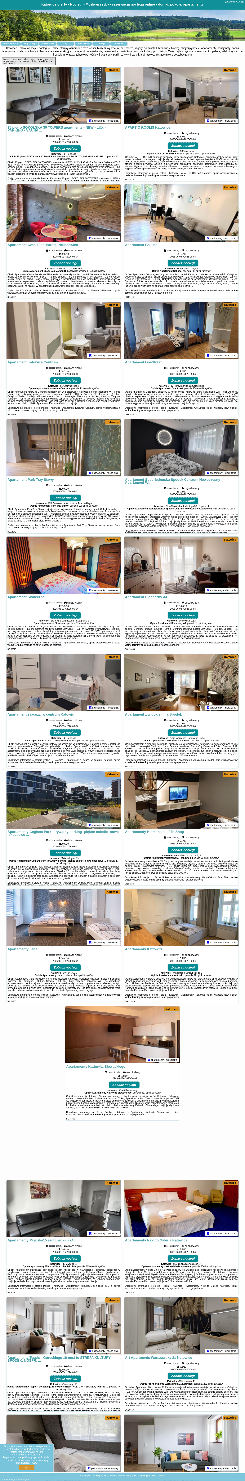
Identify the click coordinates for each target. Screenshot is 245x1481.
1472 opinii (207, 1384)
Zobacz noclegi (65, 148)
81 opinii (91, 271)
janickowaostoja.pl (234, 1)
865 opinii (91, 1266)
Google (8, 1449)
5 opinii (199, 623)
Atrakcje (101, 44)
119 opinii (196, 271)
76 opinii (90, 740)
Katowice (112, 70)
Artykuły (119, 44)
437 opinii (146, 1092)
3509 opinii (200, 153)
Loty (65, 44)
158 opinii (198, 388)
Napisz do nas (159, 1475)
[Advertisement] (122, 1152)
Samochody (83, 44)
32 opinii (198, 975)
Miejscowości (48, 44)
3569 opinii (206, 1266)
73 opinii (205, 858)
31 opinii (80, 623)
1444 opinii (77, 975)
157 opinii (204, 740)
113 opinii (85, 388)
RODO (34, 1463)
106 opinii (83, 505)
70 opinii (231, 508)
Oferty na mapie (30, 44)
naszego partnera (176, 175)
